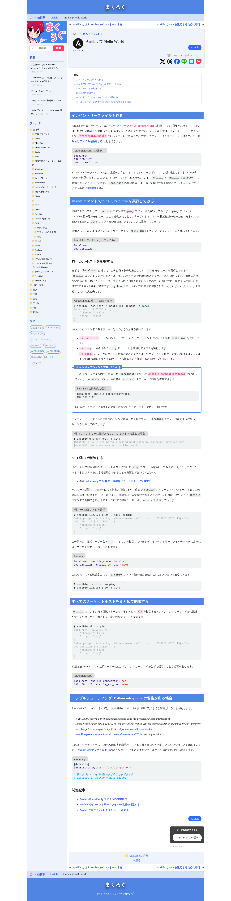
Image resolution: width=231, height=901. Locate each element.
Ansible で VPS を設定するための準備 (178, 24)
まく (182, 846)
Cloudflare (39, 143)
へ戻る (137, 858)
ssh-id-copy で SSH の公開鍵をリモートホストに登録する (118, 481)
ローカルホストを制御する (88, 88)
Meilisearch (40, 182)
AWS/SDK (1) (53, 351)
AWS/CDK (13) (53, 327)
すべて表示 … (37, 362)
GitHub (38, 241)
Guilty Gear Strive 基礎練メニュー (46, 102)
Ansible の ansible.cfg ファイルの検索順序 (103, 799)
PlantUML (39, 276)
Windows (39, 169)
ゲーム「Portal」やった (41, 93)
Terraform (39, 173)
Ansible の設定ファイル (90, 750)
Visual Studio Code (43, 147)
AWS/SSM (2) (37, 351)
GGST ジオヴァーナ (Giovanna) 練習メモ (46, 112)
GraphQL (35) (37, 333)
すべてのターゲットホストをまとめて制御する (96, 97)
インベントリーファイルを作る (88, 79)
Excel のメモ (41, 280)
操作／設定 (42, 227)
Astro (37, 209)
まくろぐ (115, 7)
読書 (35, 294)
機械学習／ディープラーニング (47, 163)
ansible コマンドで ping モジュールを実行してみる (97, 84)
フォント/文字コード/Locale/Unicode (42, 265)
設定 (35, 298)
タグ (32, 320)
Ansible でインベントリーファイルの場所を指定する (109, 804)
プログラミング (42, 134)
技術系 (41, 17)
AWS (37, 156)
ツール (36, 303)
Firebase (38, 250)
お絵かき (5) (37, 327)
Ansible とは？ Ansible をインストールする (97, 24)
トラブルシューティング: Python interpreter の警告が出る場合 (102, 102)
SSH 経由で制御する (85, 93)
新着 (32, 57)
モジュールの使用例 (46, 232)
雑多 (35, 307)
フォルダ (35, 123)
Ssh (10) (47, 357)
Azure (37, 138)
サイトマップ (103, 894)
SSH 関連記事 (94, 188)
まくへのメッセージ (121, 894)
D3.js (37, 200)
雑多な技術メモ (42, 191)
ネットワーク (41, 178)
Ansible (54, 17)
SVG (37, 205)
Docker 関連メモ (42, 218)
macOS (38, 254)
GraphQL (39, 214)
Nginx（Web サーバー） (46, 187)
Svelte (37, 152)
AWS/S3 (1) (49, 345)
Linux (37, 196)
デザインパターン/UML (46, 271)
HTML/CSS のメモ (43, 259)
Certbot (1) (36, 357)
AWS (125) (36, 345)
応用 (39, 236)
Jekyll (37, 245)
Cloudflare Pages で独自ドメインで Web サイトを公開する (47, 81)
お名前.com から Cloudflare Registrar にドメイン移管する (44, 68)
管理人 (36, 312)
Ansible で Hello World (105, 41)
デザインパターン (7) (41, 339)
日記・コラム (39, 285)
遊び (35, 289)
